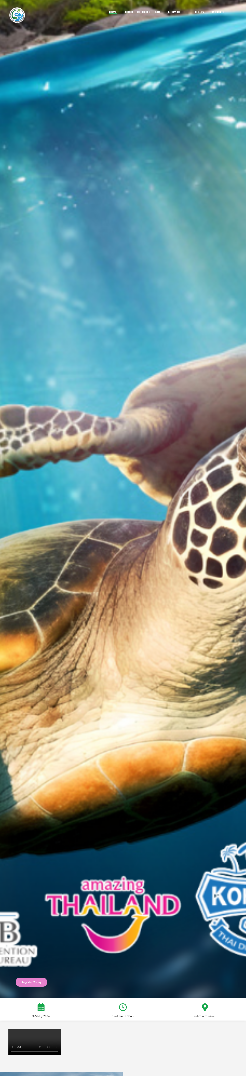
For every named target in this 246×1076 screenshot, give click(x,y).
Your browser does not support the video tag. (34, 1042)
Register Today (31, 982)
